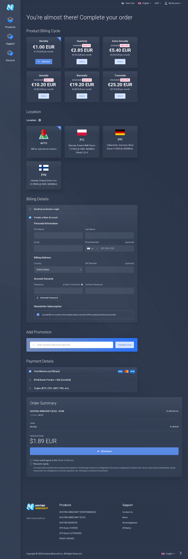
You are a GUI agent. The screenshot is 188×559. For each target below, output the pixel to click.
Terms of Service (65, 460)
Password (38, 284)
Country (37, 263)
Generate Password (47, 298)
